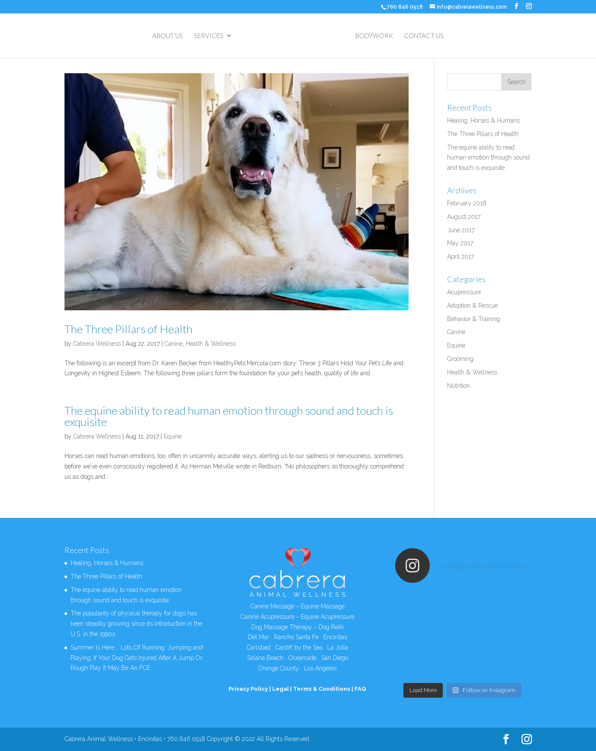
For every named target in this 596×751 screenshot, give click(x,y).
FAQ (360, 689)
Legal (280, 689)
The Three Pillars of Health (128, 329)
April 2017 (460, 256)
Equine (173, 436)
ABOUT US (167, 36)
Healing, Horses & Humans (483, 120)
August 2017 (463, 216)
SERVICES (208, 36)
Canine (173, 343)
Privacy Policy (248, 689)
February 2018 (466, 203)
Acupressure (464, 292)
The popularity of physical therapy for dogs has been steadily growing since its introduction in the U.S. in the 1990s (136, 623)
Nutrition (458, 385)
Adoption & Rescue (472, 305)
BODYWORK (374, 36)
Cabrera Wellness (97, 343)
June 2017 (460, 230)
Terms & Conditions (321, 689)
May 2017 (460, 243)
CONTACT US (424, 36)
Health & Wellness (211, 343)
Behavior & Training (473, 318)
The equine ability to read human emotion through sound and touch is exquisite (228, 416)
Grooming (460, 358)
